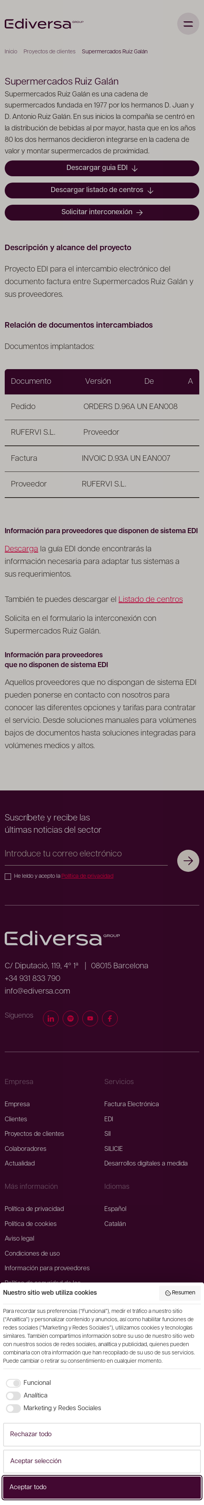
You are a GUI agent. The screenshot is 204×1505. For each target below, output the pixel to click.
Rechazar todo (31, 1434)
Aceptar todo (27, 1487)
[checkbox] (27, 1383)
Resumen (180, 1293)
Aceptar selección (35, 1461)
